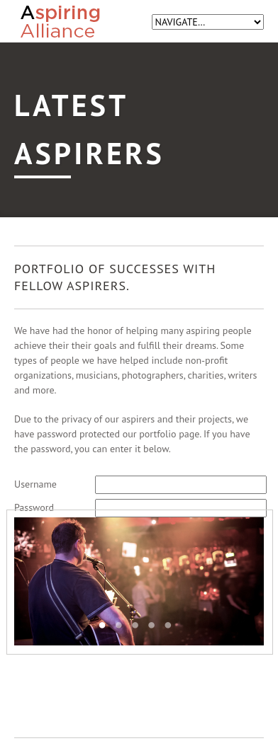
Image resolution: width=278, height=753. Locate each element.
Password (34, 507)
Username (35, 484)
